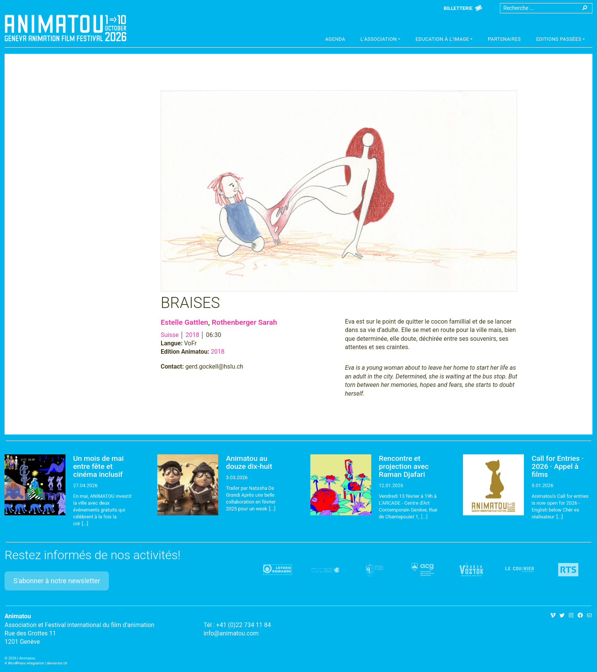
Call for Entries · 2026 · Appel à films (558, 466)
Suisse (170, 334)
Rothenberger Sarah (244, 322)
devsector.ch (57, 663)
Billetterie (458, 8)
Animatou (65, 27)
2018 (192, 334)
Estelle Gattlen (184, 322)
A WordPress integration (24, 663)
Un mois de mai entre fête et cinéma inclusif (98, 466)
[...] (85, 523)
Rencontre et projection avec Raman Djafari (404, 466)
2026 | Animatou (21, 658)
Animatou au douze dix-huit (249, 462)
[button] (380, 40)
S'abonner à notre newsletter (56, 581)
